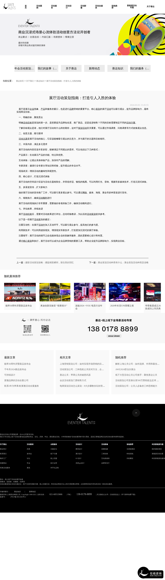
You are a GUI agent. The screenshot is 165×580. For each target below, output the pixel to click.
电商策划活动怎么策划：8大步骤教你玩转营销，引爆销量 (88, 386)
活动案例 (30, 444)
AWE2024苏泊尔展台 (125, 369)
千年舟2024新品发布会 (15, 369)
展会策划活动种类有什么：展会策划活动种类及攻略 (123, 262)
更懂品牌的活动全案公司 (16, 380)
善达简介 (3, 449)
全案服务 (53, 444)
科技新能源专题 (157, 444)
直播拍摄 (104, 449)
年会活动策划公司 (24, 68)
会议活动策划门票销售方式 (73, 380)
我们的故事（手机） (48, 68)
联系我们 (3, 454)
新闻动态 (94, 68)
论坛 (28, 458)
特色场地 (130, 454)
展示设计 (79, 454)
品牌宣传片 (105, 463)
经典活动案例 (5, 468)
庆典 (28, 449)
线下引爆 (53, 454)
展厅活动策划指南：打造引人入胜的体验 (63, 81)
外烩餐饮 (130, 458)
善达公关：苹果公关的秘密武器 (75, 375)
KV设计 (78, 458)
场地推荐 (130, 444)
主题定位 (53, 449)
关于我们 (30, 81)
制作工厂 (3, 458)
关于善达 (71, 68)
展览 (28, 468)
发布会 (29, 454)
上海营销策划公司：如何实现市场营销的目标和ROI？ (86, 364)
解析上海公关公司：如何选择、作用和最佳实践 (138, 364)
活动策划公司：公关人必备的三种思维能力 (136, 386)
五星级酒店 (131, 449)
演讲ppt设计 (80, 463)
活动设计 (79, 444)
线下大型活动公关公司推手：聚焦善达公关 (136, 375)
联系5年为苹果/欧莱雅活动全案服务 (21, 386)
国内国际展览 (157, 449)
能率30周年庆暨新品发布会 (17, 364)
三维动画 (104, 454)
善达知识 (117, 68)
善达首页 (20, 81)
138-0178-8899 (84, 494)
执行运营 (53, 463)
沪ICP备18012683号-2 (18, 497)
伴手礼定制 (54, 468)
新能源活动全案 (157, 454)
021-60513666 (56, 494)
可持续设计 (9, 375)
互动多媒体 (105, 458)
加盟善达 (3, 463)
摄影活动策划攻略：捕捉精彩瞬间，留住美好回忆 (49, 262)
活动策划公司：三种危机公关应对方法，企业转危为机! (86, 369)
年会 (28, 463)
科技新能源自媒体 (158, 458)
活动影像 (104, 444)
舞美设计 (79, 449)
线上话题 (53, 458)
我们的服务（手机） (140, 68)
